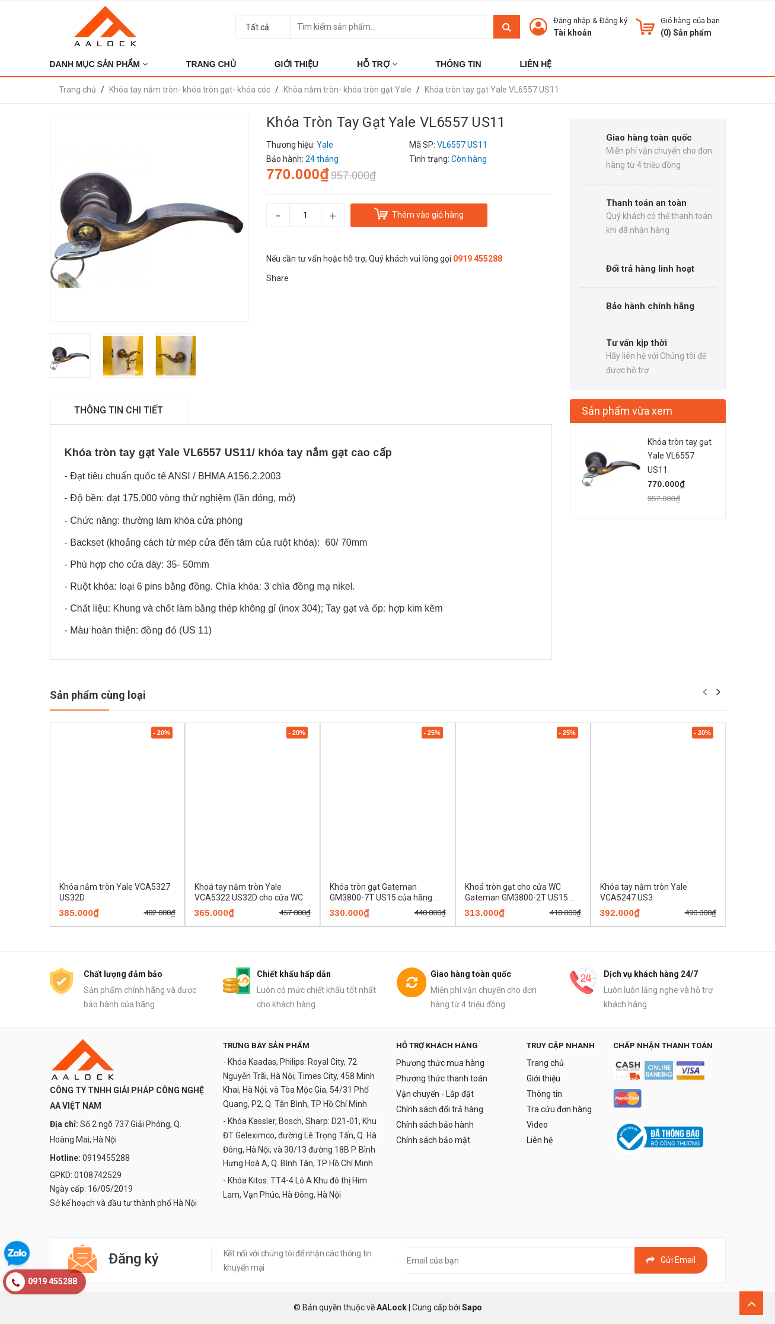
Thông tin (544, 1094)
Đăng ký (613, 20)
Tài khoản (572, 32)
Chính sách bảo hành (435, 1124)
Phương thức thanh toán (441, 1078)
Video (537, 1124)
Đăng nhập (572, 20)
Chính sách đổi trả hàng (439, 1109)
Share (277, 278)
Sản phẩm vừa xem (627, 411)
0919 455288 (477, 258)
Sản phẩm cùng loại (98, 695)
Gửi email (671, 1260)
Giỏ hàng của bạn (690, 20)
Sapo (472, 1307)
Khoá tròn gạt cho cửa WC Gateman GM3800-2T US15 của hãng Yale (516, 897)
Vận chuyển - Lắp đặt (435, 1094)
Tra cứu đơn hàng (559, 1109)
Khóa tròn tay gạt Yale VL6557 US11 (680, 456)
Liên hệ (540, 1140)
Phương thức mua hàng (440, 1063)
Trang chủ (545, 1063)
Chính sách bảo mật (433, 1140)
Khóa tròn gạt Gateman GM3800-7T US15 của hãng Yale (381, 897)
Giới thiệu (543, 1078)
